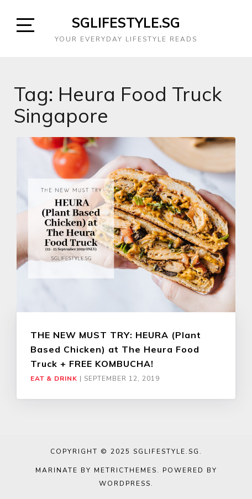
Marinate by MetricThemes (96, 470)
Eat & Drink (53, 378)
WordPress (125, 483)
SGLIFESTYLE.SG (126, 22)
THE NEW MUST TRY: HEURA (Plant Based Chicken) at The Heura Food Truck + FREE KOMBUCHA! (115, 349)
